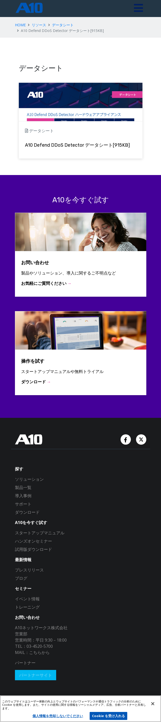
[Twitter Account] (141, 439)
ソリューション (29, 479)
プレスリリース (29, 570)
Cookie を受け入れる (108, 715)
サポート (23, 504)
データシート (63, 24)
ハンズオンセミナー (33, 541)
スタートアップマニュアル (39, 533)
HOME (20, 24)
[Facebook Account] (126, 439)
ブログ (21, 578)
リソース (39, 24)
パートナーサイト (35, 675)
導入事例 (23, 496)
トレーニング (27, 607)
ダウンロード (27, 512)
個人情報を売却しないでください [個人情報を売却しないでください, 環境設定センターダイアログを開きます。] (57, 715)
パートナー (25, 663)
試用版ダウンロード (33, 549)
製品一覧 (23, 487)
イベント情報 (27, 599)
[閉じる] (152, 703)
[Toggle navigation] (138, 8)
